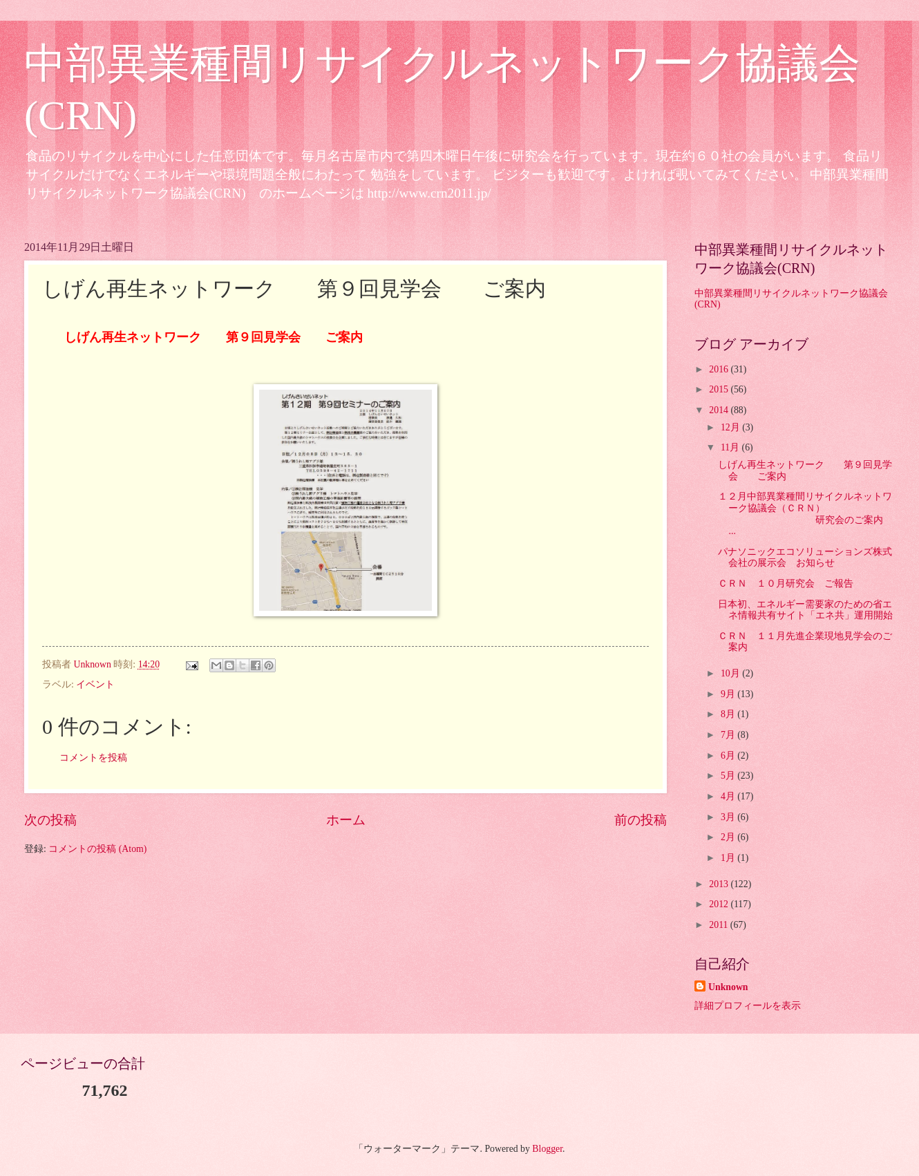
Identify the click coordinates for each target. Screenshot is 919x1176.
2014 (719, 410)
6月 (729, 755)
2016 (719, 369)
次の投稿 (50, 820)
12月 (731, 427)
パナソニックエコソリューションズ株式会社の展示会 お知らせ (805, 558)
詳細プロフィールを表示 (747, 1005)
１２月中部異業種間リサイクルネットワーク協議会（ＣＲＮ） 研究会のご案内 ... (816, 513)
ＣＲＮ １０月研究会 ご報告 (785, 583)
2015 (719, 389)
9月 (729, 694)
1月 (729, 858)
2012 (719, 904)
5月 (729, 775)
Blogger (547, 1149)
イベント (95, 684)
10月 (731, 673)
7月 (729, 735)
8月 (729, 714)
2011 (719, 925)
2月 (729, 837)
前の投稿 (640, 820)
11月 (731, 447)
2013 (719, 884)
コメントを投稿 (93, 757)
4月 (729, 796)
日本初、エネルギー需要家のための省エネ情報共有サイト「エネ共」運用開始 (805, 610)
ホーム (346, 820)
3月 (729, 817)
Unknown (728, 987)
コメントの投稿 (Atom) (97, 849)
